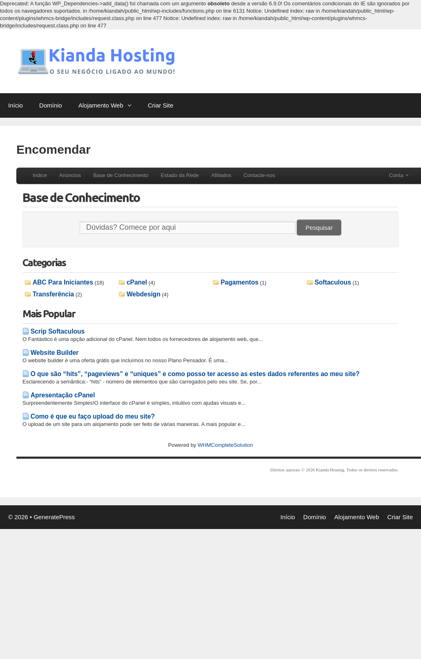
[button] (131, 105)
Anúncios (70, 175)
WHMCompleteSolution (225, 445)
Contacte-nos (259, 175)
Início (15, 105)
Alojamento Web (109, 105)
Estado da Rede (180, 175)
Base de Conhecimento (120, 175)
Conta (399, 175)
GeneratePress (54, 516)
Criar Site (161, 105)
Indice (40, 175)
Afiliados (221, 175)
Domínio (50, 105)
